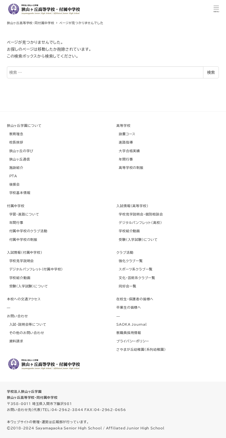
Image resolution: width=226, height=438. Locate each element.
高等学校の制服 (129, 167)
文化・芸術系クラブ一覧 (135, 278)
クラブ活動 (124, 252)
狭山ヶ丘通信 (18, 159)
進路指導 (124, 142)
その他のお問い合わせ (25, 333)
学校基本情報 (19, 193)
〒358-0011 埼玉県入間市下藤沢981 (39, 404)
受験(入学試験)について (137, 239)
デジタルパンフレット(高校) (139, 222)
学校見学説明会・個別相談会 (139, 214)
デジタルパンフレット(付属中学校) (35, 269)
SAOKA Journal (131, 324)
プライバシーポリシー (132, 341)
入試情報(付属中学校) (24, 252)
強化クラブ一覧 (129, 261)
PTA (12, 176)
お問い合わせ (17, 316)
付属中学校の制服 (22, 239)
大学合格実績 (128, 151)
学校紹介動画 (128, 231)
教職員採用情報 (128, 333)
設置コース (125, 134)
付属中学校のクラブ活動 (27, 231)
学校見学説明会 (20, 261)
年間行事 (124, 159)
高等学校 (123, 125)
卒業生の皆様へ (128, 307)
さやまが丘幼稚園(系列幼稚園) (141, 349)
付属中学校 (16, 206)
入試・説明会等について (26, 324)
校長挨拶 (15, 142)
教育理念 (15, 134)
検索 (211, 72)
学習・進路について (23, 214)
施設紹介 (15, 167)
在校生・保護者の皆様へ (135, 299)
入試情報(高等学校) (132, 206)
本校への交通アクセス (24, 299)
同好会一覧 (126, 286)
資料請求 (15, 341)
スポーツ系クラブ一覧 (134, 269)
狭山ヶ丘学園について (24, 125)
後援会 (13, 184)
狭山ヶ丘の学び (20, 151)
